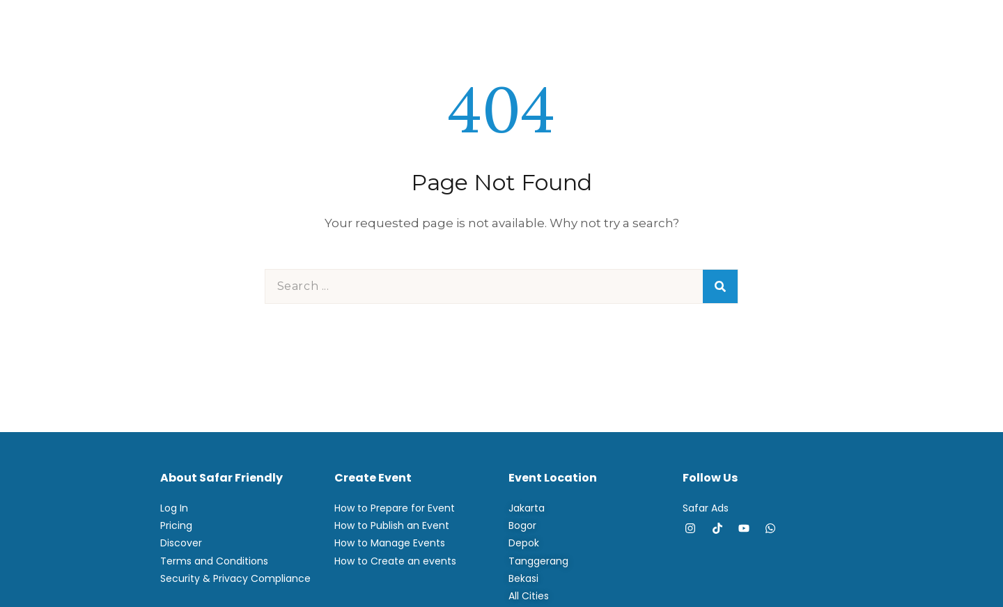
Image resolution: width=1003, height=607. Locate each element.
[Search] (720, 286)
